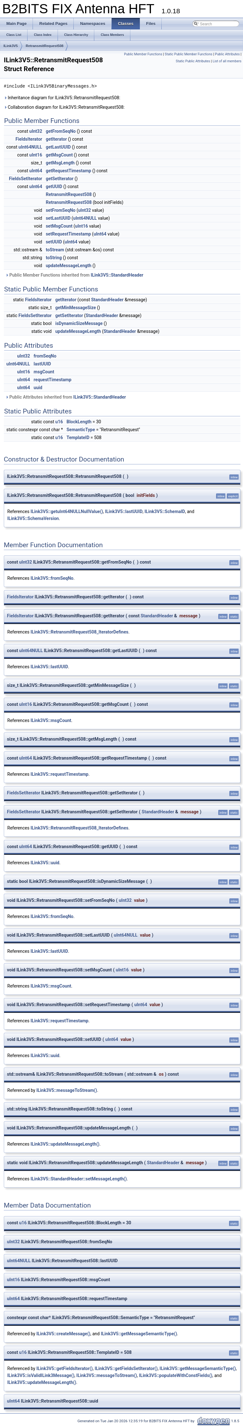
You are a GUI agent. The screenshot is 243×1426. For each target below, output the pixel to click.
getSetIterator (60, 178)
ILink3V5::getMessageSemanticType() (139, 1333)
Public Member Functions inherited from (74, 275)
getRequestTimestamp (68, 170)
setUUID (54, 241)
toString (54, 257)
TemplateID (77, 437)
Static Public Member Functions (189, 54)
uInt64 (35, 170)
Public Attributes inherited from (65, 397)
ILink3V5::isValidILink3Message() (40, 1375)
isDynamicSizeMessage (79, 323)
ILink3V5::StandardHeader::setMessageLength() (78, 1178)
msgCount (44, 371)
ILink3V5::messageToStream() (66, 1090)
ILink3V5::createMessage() (63, 1333)
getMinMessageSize (75, 307)
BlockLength (78, 421)
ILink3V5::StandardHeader (117, 275)
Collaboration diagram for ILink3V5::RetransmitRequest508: (64, 107)
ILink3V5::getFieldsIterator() (64, 1368)
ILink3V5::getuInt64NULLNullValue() (66, 511)
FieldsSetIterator (25, 178)
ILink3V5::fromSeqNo (51, 578)
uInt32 (35, 131)
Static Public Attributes (193, 61)
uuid (38, 387)
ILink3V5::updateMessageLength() (64, 1144)
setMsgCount (59, 226)
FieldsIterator (29, 139)
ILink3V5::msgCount (50, 720)
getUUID (54, 186)
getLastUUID (58, 147)
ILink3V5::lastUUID (124, 511)
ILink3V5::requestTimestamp (59, 774)
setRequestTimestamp (68, 233)
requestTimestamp (52, 379)
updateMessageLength (68, 265)
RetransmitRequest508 (44, 46)
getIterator (56, 139)
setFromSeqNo (61, 210)
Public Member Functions (143, 54)
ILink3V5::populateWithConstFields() (175, 1375)
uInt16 (35, 154)
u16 (59, 421)
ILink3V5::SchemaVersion (33, 518)
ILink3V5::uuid (44, 862)
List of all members (227, 61)
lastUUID (42, 363)
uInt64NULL (30, 147)
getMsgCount (59, 154)
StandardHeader (107, 299)
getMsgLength (60, 162)
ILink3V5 (10, 46)
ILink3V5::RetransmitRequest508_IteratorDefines (79, 631)
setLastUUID (58, 218)
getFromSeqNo (61, 131)
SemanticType (80, 429)
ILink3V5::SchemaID (165, 511)
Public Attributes (227, 54)
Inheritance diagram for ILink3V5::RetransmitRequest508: (62, 97)
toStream (55, 249)
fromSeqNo (45, 355)
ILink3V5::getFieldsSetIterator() (126, 1368)
